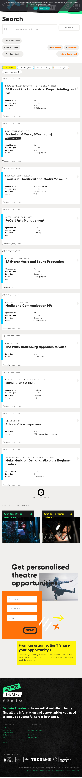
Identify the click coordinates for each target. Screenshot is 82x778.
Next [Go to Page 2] (41, 492)
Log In (5, 743)
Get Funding (7, 736)
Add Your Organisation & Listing (13, 741)
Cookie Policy (60, 772)
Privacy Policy (50, 772)
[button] (9, 68)
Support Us (31, 729)
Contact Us (31, 736)
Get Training (7, 731)
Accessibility (31, 772)
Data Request (40, 772)
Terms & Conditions (72, 772)
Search (69, 28)
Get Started (6, 729)
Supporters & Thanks (35, 731)
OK (35, 8)
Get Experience (8, 734)
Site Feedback (32, 739)
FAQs (29, 734)
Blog (4, 739)
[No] (79, 6)
